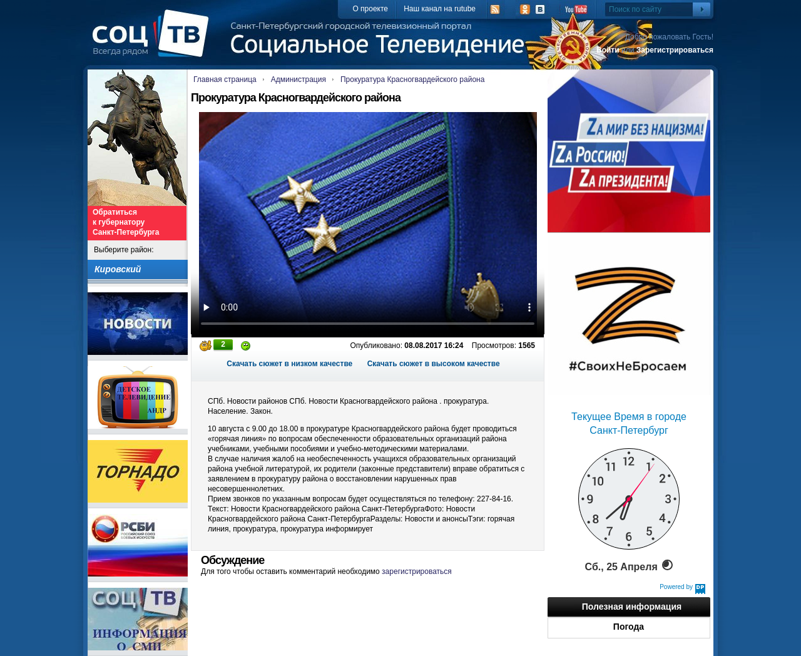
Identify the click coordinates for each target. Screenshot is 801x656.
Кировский (117, 269)
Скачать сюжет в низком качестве (289, 363)
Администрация (298, 79)
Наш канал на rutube (440, 8)
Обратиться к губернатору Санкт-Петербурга (126, 222)
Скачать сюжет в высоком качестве (433, 363)
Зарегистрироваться (674, 50)
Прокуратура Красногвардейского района (412, 79)
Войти (608, 50)
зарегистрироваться (417, 571)
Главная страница (225, 79)
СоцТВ (154, 42)
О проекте (370, 8)
